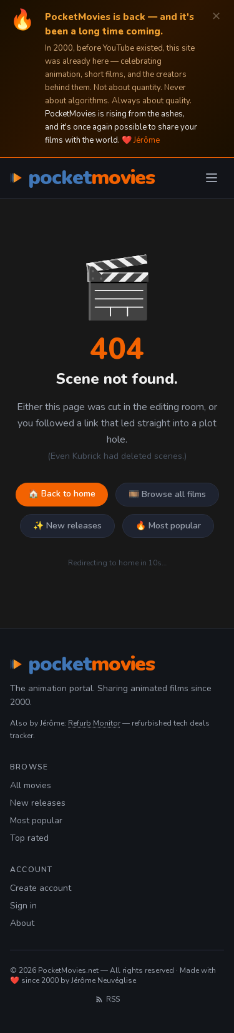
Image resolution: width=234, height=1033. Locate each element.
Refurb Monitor (94, 723)
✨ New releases (67, 526)
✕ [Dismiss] (216, 16)
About (22, 923)
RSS (107, 999)
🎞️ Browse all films (167, 494)
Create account (40, 888)
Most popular (36, 820)
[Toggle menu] (211, 177)
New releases (38, 803)
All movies (30, 785)
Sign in (23, 906)
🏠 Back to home (61, 494)
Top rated (29, 838)
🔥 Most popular (168, 526)
